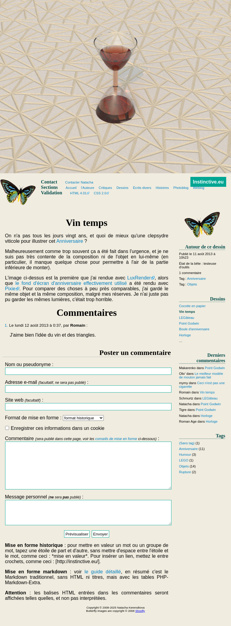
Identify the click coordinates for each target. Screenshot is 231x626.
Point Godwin (189, 323)
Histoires (162, 188)
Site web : (86, 403)
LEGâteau (186, 317)
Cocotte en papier (192, 306)
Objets (192, 284)
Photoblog (180, 188)
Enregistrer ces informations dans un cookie (54, 428)
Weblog (198, 188)
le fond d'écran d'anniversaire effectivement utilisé (71, 283)
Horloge (185, 335)
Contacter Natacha (79, 182)
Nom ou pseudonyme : (86, 368)
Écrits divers (142, 188)
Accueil (71, 188)
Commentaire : (86, 467)
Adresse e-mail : (86, 386)
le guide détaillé (103, 585)
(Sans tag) (187, 443)
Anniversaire (69, 241)
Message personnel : (86, 521)
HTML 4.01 (78, 193)
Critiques (105, 188)
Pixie (10, 288)
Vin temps (207, 392)
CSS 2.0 (100, 193)
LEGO (183, 460)
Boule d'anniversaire (194, 329)
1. (6, 325)
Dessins (122, 188)
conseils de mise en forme (116, 439)
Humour (185, 454)
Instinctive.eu (208, 181)
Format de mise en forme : (54, 417)
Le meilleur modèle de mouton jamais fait (201, 375)
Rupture (185, 472)
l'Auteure (87, 188)
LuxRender (139, 277)
